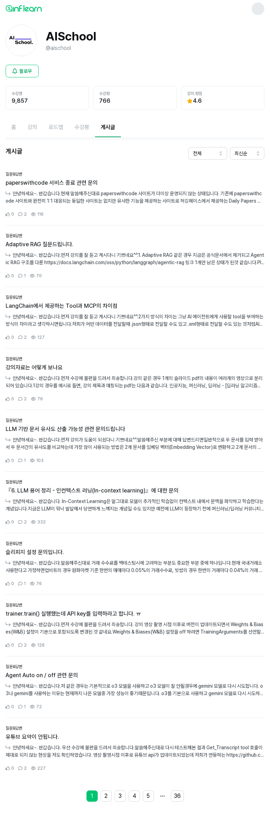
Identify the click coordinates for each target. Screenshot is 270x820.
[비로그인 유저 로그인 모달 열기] (22, 71)
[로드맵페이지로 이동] (56, 127)
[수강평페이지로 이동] (82, 127)
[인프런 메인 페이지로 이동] (41, 8)
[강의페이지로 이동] (32, 127)
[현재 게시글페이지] (108, 127)
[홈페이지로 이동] (13, 127)
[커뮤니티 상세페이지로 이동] (135, 194)
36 (177, 796)
